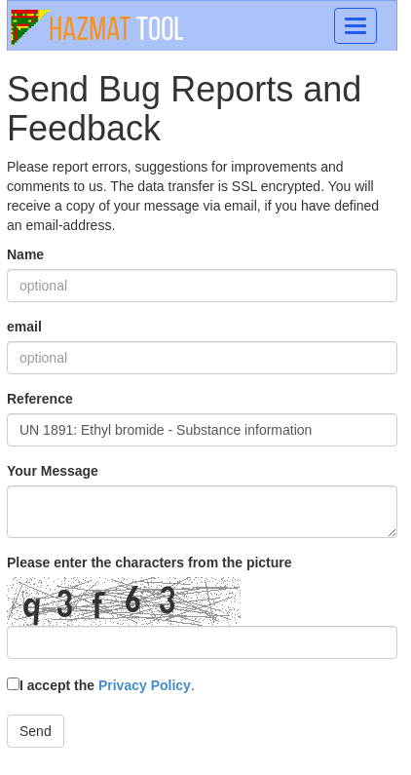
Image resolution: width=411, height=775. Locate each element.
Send (35, 731)
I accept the (99, 685)
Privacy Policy (144, 685)
